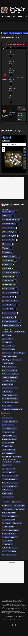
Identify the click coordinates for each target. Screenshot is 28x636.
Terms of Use (4, 608)
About (4, 619)
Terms (14, 619)
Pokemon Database (14, 621)
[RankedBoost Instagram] (15, 625)
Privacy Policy (21, 607)
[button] (10, 157)
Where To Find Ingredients (15, 33)
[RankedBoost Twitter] (12, 625)
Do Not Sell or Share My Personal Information (10, 611)
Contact (9, 619)
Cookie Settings (10, 608)
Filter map (5, 141)
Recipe (5, 33)
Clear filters (13, 141)
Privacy (19, 619)
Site (23, 619)
